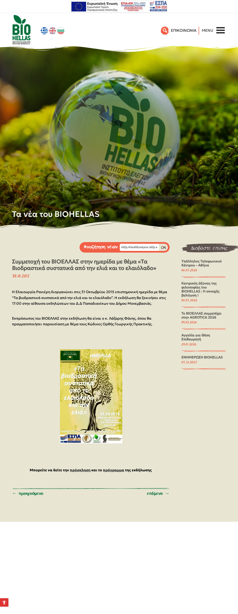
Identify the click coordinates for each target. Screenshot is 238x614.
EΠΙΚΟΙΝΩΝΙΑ (183, 30)
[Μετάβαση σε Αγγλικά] (52, 30)
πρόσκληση (80, 470)
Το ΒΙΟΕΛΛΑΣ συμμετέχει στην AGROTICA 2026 (201, 315)
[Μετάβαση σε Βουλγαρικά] (61, 30)
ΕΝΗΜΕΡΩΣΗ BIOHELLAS (202, 357)
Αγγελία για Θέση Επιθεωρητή (195, 337)
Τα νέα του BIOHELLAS (56, 214)
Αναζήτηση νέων (101, 247)
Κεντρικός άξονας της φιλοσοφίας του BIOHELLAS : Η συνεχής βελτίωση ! (200, 289)
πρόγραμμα (113, 470)
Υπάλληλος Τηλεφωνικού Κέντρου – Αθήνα (201, 263)
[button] (4, 602)
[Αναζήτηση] (165, 30)
